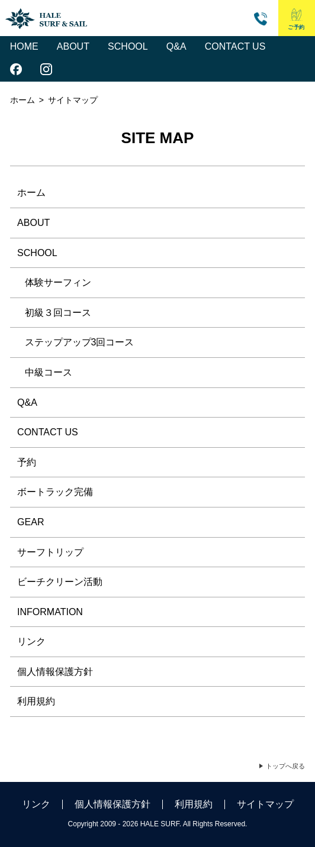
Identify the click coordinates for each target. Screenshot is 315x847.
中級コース (48, 372)
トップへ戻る (285, 766)
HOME (24, 46)
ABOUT (73, 46)
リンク (31, 641)
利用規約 (36, 701)
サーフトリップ (50, 552)
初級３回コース (58, 313)
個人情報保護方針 (55, 672)
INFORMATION (50, 612)
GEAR (30, 522)
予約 (26, 462)
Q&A (176, 46)
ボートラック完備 (55, 492)
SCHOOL (128, 46)
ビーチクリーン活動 (59, 582)
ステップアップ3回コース (79, 342)
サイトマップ (265, 804)
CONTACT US (235, 46)
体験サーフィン (58, 282)
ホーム (22, 100)
